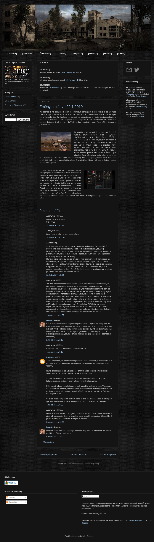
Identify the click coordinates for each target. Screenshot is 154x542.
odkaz (141, 117)
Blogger (90, 536)
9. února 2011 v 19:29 (55, 437)
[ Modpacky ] (77, 54)
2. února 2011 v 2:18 (54, 340)
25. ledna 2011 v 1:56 (55, 225)
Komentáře (11, 502)
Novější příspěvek (48, 454)
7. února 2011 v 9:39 (54, 405)
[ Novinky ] (12, 54)
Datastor (50, 320)
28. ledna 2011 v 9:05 (55, 275)
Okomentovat (48, 442)
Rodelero (50, 357)
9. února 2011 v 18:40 (55, 422)
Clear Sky (9, 101)
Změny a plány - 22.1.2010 (61, 107)
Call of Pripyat (10, 97)
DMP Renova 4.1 (71, 80)
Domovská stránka (79, 454)
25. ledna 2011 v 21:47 (55, 237)
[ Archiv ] (121, 54)
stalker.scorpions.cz (136, 520)
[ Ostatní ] (107, 54)
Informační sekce (132, 94)
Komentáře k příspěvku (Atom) (86, 464)
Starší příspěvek (108, 454)
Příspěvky (11, 497)
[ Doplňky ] (93, 54)
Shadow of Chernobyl (13, 105)
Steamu (85, 523)
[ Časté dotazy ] (45, 54)
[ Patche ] (62, 54)
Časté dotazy (141, 96)
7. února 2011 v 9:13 (54, 352)
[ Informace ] (27, 54)
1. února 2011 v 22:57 (55, 315)
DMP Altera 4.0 (55, 88)
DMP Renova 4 (67, 72)
